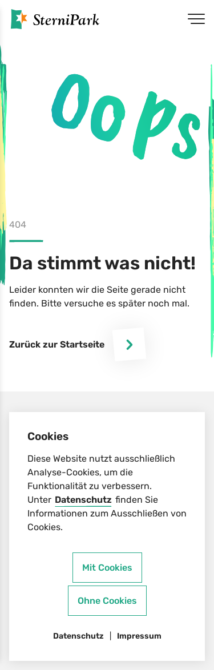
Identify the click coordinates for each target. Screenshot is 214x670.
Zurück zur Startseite (77, 344)
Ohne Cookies (107, 600)
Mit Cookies (107, 567)
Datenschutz (83, 499)
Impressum (139, 636)
